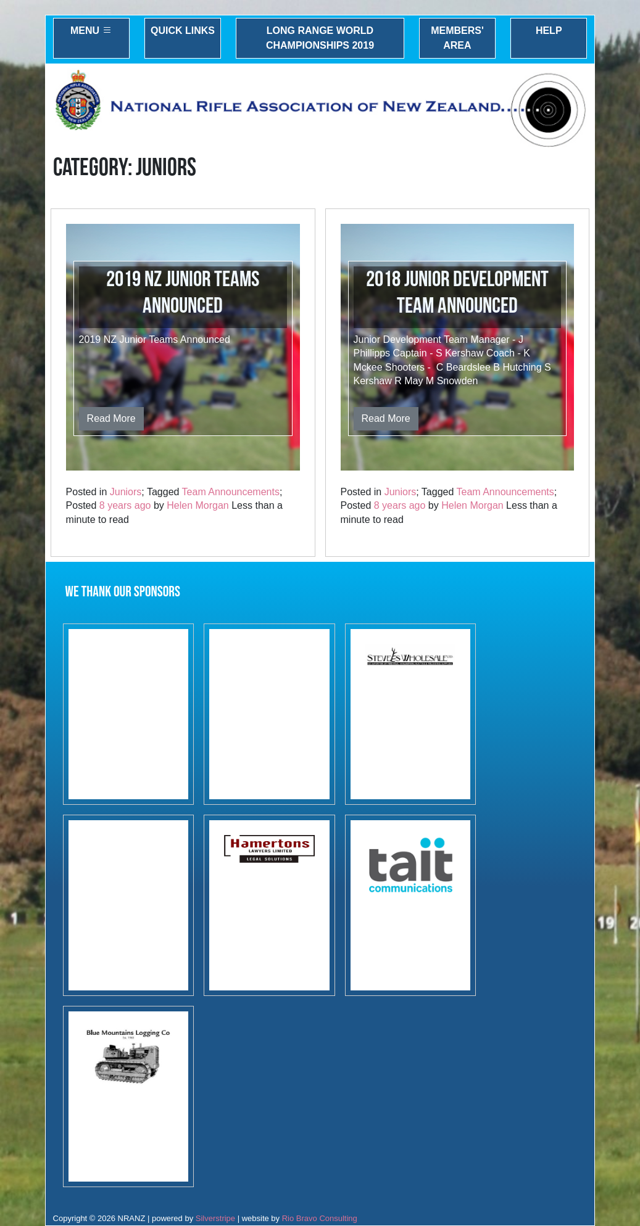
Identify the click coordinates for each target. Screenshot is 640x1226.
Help (549, 30)
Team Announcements (231, 492)
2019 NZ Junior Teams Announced (182, 292)
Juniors (126, 492)
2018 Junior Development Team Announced (457, 292)
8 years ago (125, 505)
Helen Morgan (198, 505)
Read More (111, 418)
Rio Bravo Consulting (319, 1218)
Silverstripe (215, 1218)
